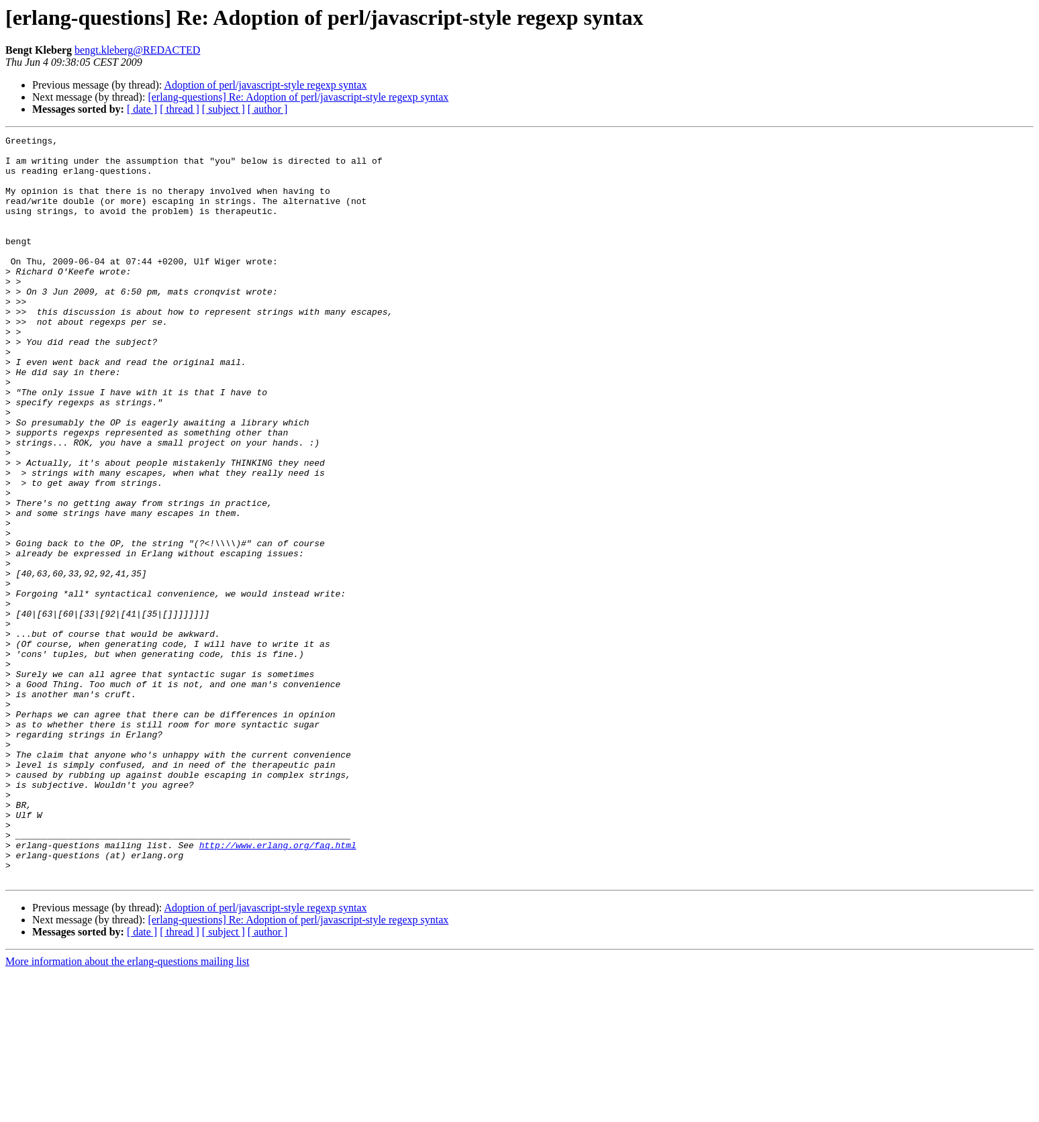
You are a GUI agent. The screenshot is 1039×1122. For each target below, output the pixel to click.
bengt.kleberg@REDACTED (137, 50)
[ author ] (268, 109)
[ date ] (142, 109)
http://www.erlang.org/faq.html (277, 988)
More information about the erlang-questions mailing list (127, 1110)
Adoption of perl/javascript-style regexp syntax (265, 85)
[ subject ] (223, 109)
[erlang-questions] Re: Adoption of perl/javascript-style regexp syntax (298, 97)
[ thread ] (179, 109)
